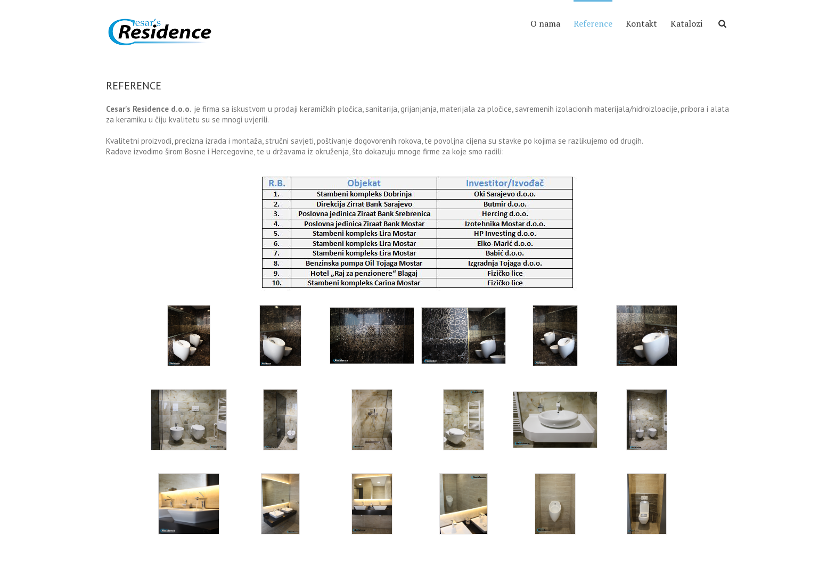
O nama (545, 23)
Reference (593, 23)
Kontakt (641, 23)
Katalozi (686, 23)
